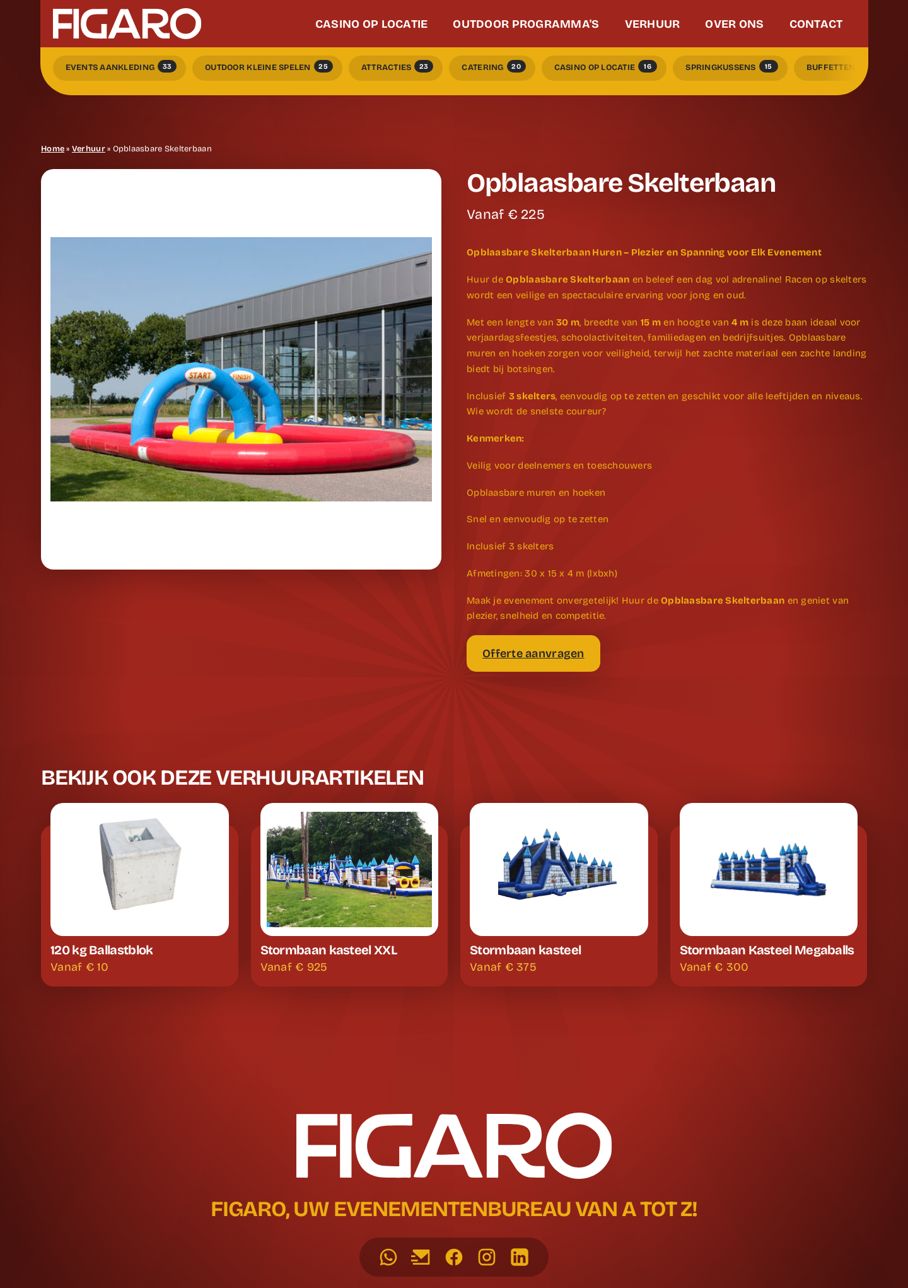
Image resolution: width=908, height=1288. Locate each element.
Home (52, 149)
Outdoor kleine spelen (269, 66)
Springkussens (731, 66)
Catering (493, 66)
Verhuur (88, 149)
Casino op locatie (606, 66)
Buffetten (841, 66)
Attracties (397, 66)
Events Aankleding (121, 66)
